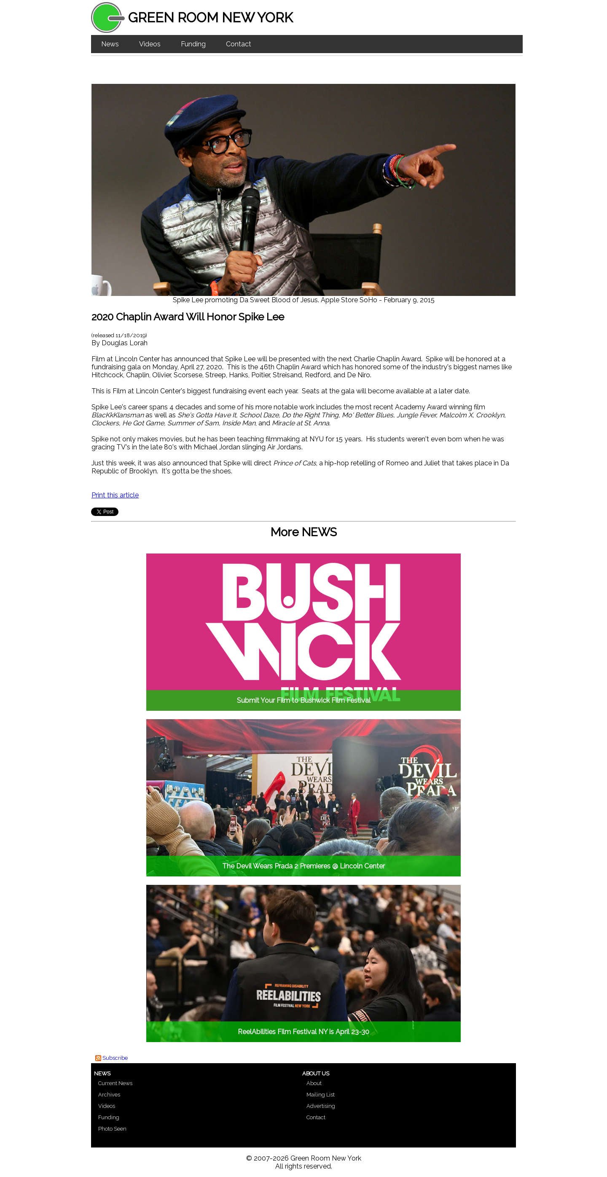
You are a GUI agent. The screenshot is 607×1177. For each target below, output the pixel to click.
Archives (109, 1094)
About (314, 1083)
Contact (238, 44)
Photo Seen (112, 1129)
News (110, 44)
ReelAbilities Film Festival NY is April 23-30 (303, 1032)
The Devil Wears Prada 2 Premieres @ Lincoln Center (303, 866)
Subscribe (115, 1058)
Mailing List (320, 1094)
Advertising (320, 1106)
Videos (150, 44)
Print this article (115, 495)
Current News (115, 1083)
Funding (193, 44)
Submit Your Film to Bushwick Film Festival (304, 700)
